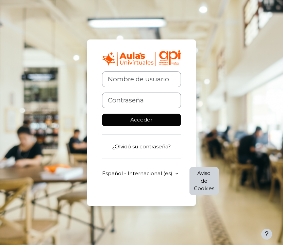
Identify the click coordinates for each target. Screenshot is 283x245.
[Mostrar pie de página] (266, 234)
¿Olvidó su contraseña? (141, 146)
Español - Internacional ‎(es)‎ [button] (138, 173)
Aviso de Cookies (204, 181)
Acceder (141, 119)
